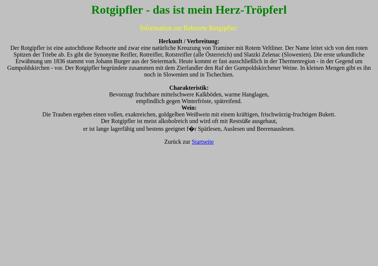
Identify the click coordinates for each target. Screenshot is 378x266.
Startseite (203, 142)
